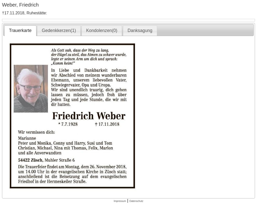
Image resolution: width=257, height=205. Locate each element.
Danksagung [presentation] (139, 30)
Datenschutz (136, 201)
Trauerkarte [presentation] (20, 30)
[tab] (20, 30)
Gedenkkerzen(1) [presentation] (59, 30)
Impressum (120, 201)
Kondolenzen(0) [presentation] (101, 30)
